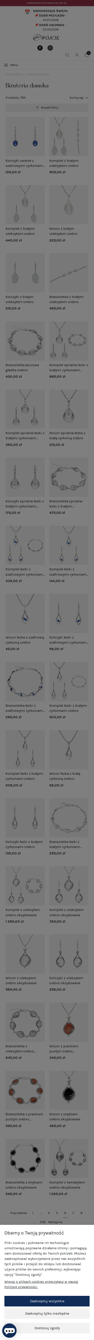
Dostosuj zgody (47, 1328)
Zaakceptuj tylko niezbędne (47, 1313)
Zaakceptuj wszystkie (47, 1301)
